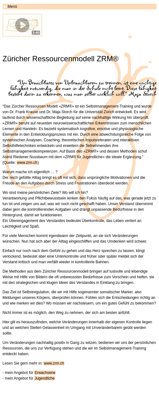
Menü (12, 6)
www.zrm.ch (27, 162)
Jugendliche (44, 378)
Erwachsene (44, 372)
